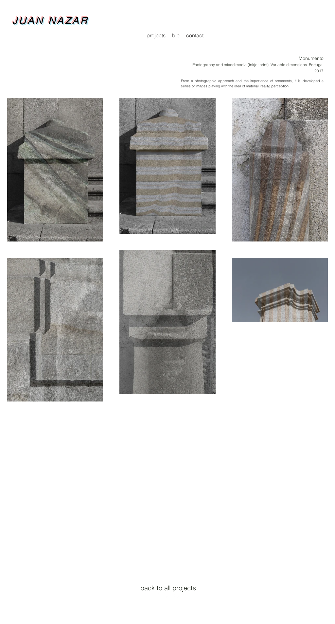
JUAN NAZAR (50, 21)
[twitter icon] (167, 596)
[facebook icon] (157, 596)
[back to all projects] (168, 588)
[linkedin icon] (177, 596)
